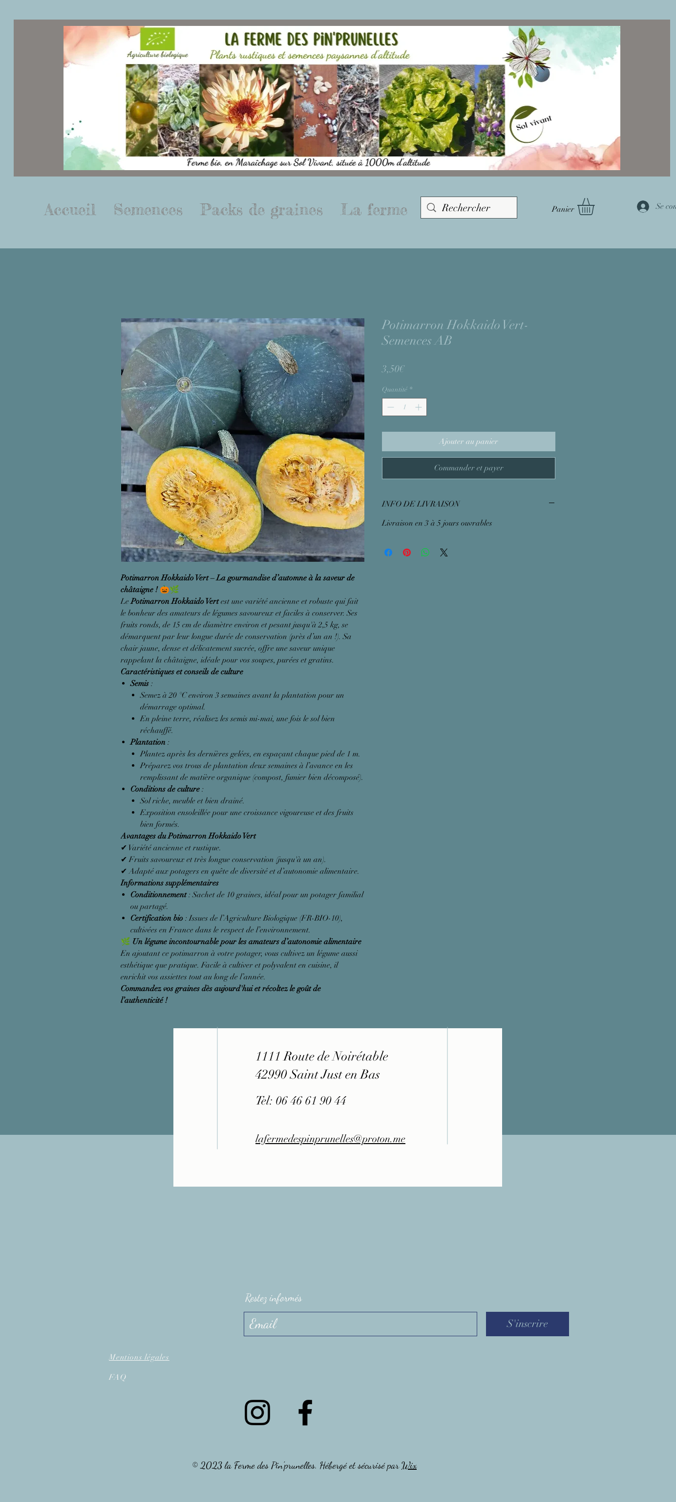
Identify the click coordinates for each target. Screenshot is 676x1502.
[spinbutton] (404, 407)
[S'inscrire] (527, 1324)
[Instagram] (257, 1412)
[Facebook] (305, 1412)
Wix (409, 1465)
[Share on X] (444, 552)
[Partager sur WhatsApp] (425, 552)
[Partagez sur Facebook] (388, 552)
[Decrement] (389, 407)
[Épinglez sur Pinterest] (407, 552)
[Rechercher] (469, 208)
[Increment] (419, 407)
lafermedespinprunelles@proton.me (330, 1138)
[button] (595, 206)
